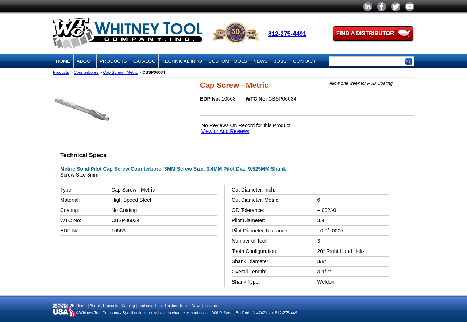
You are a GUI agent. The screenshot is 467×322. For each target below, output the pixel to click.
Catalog (144, 61)
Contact (304, 61)
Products (113, 61)
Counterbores (86, 72)
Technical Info (182, 61)
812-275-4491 (287, 33)
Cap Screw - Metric (120, 72)
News (260, 61)
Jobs (280, 61)
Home (63, 61)
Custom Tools (227, 61)
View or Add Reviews (225, 131)
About (85, 61)
